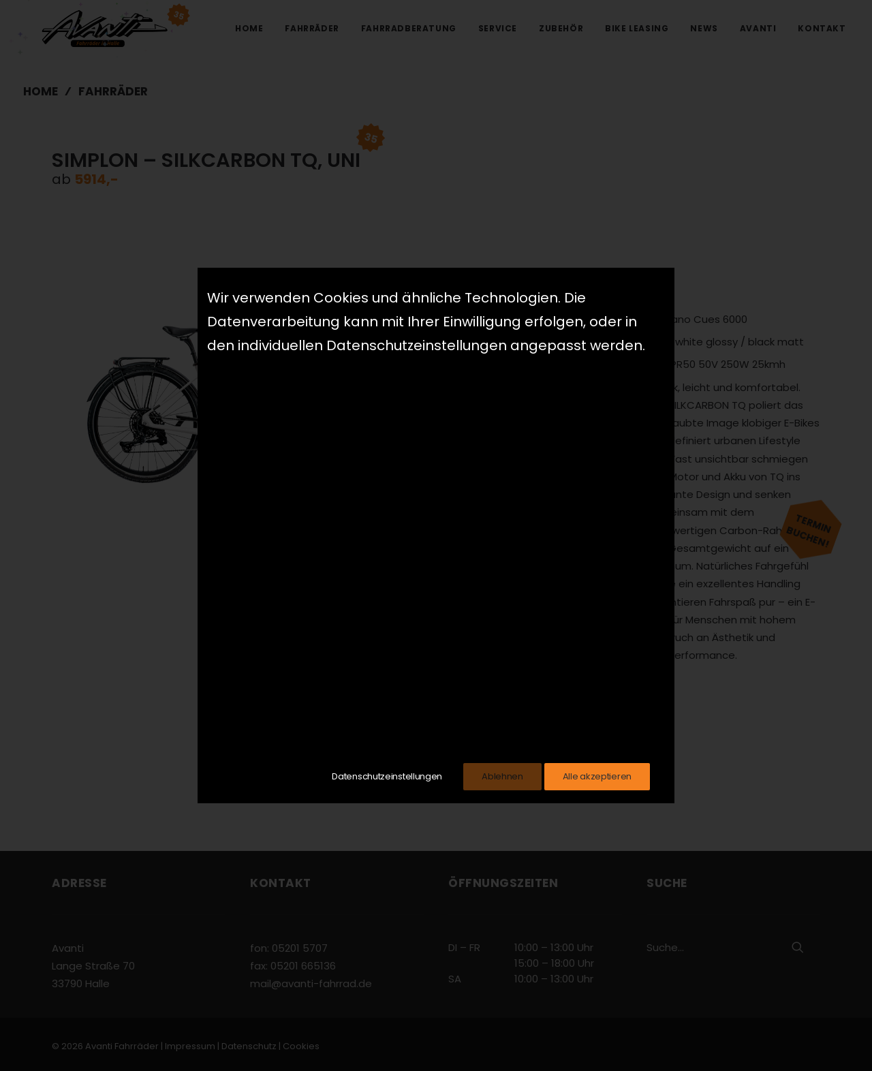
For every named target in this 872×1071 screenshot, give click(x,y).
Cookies (301, 1045)
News (703, 28)
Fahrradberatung (408, 28)
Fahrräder (312, 28)
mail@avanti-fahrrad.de (311, 983)
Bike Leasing (636, 28)
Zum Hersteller (564, 714)
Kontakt (821, 28)
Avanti (758, 28)
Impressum (190, 1045)
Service (497, 28)
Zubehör (561, 28)
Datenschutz (249, 1045)
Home (249, 28)
